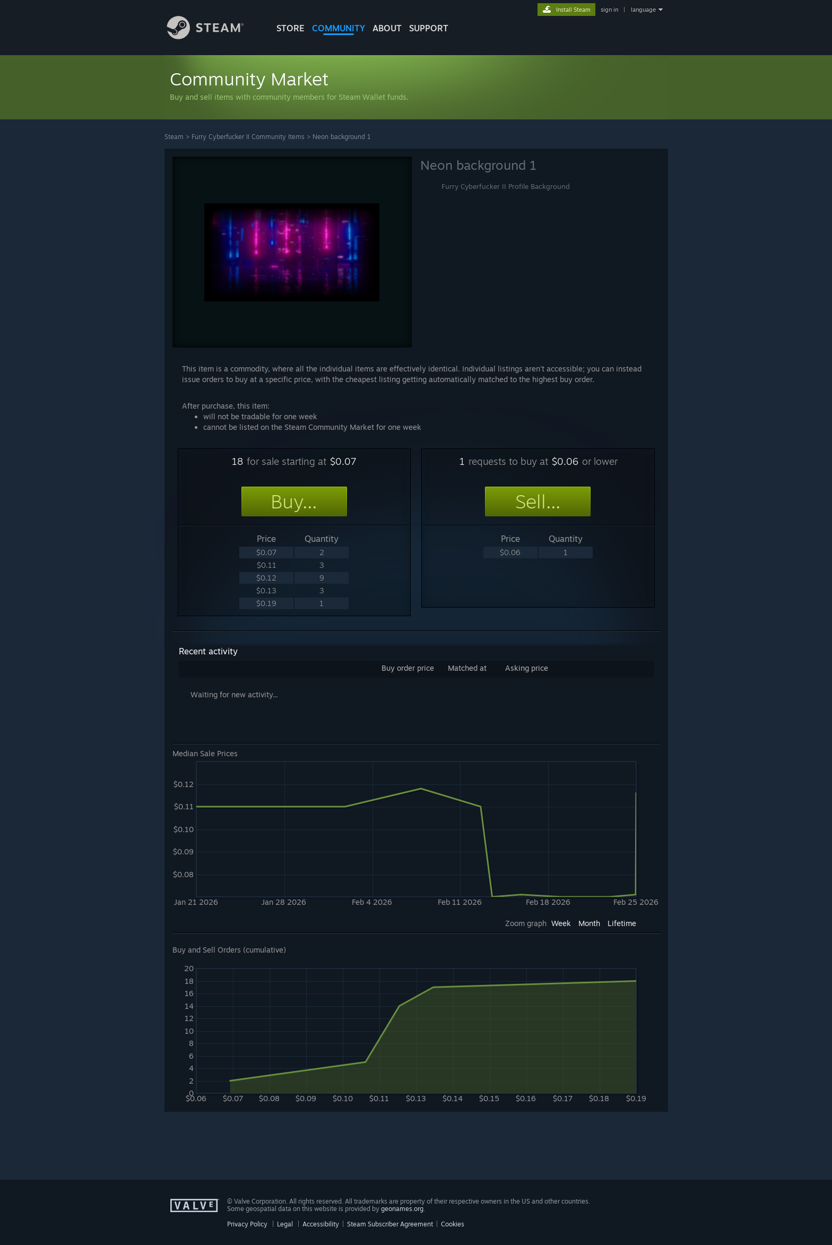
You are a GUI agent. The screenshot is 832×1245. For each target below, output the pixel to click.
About (387, 28)
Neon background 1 (342, 137)
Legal (285, 1224)
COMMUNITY (338, 28)
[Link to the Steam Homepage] (213, 36)
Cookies (452, 1224)
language (643, 9)
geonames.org (402, 1209)
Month (589, 923)
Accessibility (320, 1224)
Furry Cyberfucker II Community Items (248, 137)
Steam (174, 137)
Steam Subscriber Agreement (390, 1224)
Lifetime (622, 923)
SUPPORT (428, 28)
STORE (290, 28)
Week (561, 923)
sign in (609, 9)
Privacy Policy (247, 1224)
